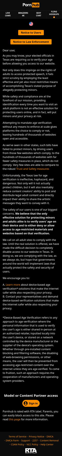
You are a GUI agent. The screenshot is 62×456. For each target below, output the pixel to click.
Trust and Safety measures (32, 169)
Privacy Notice (36, 436)
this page (14, 419)
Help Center (47, 444)
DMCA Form (12, 440)
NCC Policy (32, 444)
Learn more (13, 285)
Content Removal (49, 440)
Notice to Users (31, 32)
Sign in (31, 403)
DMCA (50, 436)
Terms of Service (17, 436)
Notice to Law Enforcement (31, 42)
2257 (35, 440)
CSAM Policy (17, 444)
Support (25, 440)
